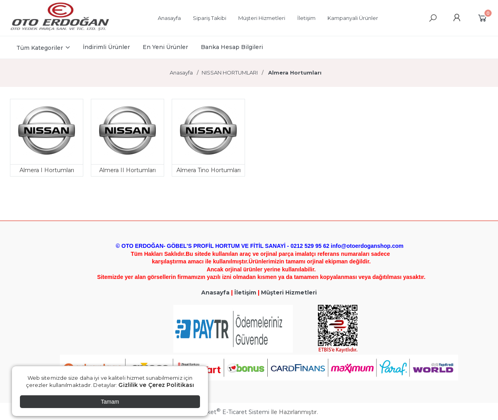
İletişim (245, 292)
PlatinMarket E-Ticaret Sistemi (224, 412)
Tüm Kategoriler (39, 47)
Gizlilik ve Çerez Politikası (156, 385)
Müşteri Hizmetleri (289, 292)
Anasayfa (215, 292)
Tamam (110, 401)
